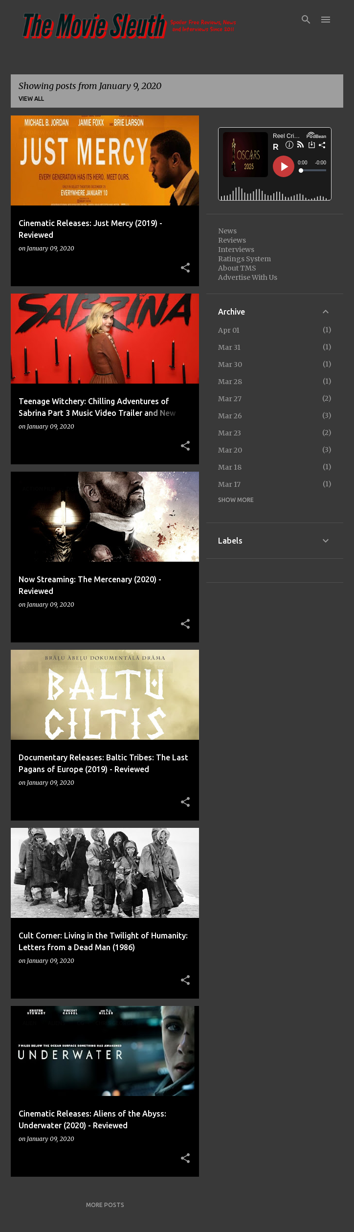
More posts (105, 1205)
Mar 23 (229, 433)
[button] (185, 268)
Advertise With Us (247, 277)
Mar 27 (230, 398)
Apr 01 (229, 330)
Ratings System (244, 258)
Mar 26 (230, 415)
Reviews (232, 240)
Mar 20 (230, 450)
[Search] (306, 19)
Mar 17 (229, 484)
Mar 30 (230, 364)
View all (31, 98)
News (227, 231)
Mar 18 (230, 467)
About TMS (237, 268)
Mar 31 (229, 347)
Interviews (236, 249)
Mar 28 (230, 381)
